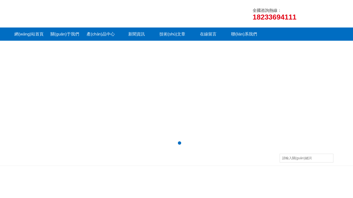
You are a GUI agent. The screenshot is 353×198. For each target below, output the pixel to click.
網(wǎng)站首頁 (29, 34)
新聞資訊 (136, 34)
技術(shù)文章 (172, 34)
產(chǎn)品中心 (101, 34)
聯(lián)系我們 (244, 34)
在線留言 (208, 34)
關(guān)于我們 (64, 34)
